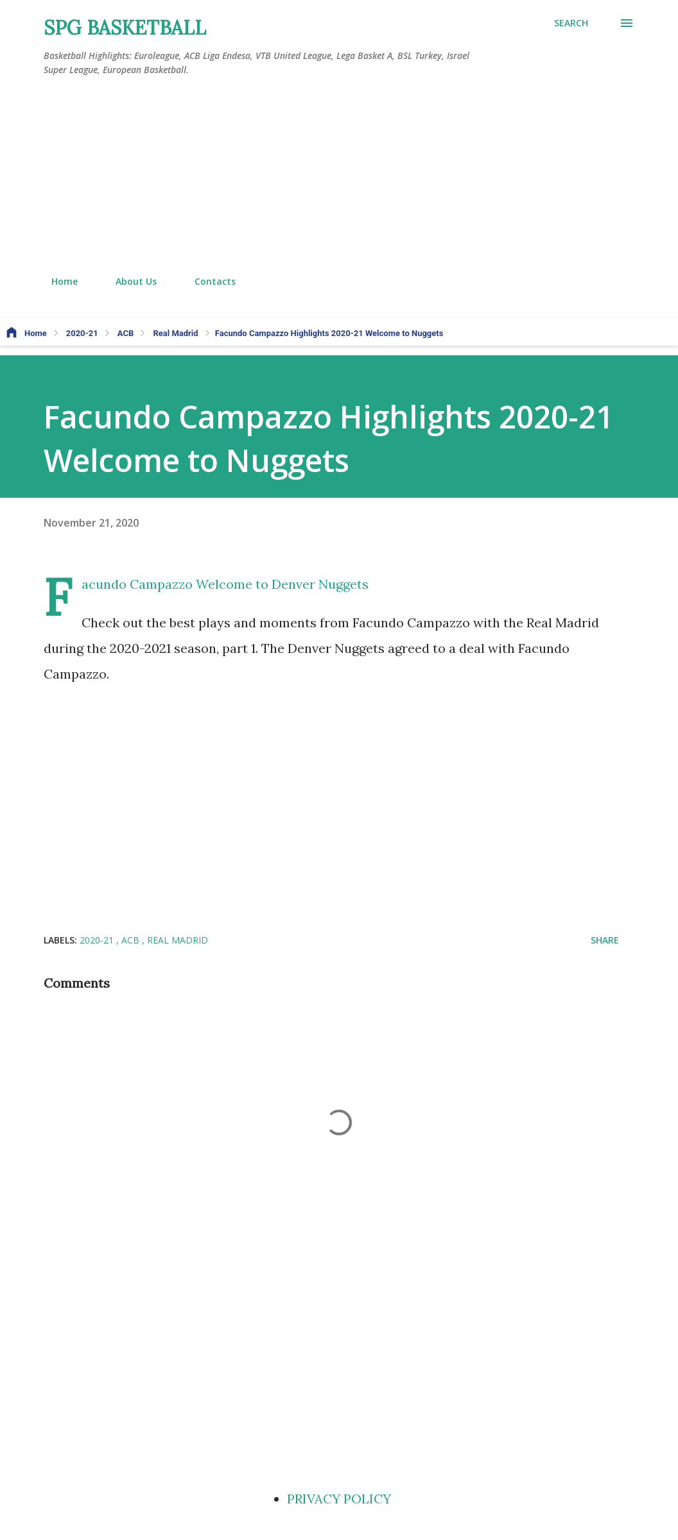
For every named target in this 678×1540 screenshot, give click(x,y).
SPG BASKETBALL (125, 27)
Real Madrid (177, 940)
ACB (131, 940)
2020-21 (98, 940)
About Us (128, 281)
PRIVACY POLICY (339, 1499)
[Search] (571, 23)
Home (57, 281)
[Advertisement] (339, 176)
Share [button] (605, 940)
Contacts (207, 281)
